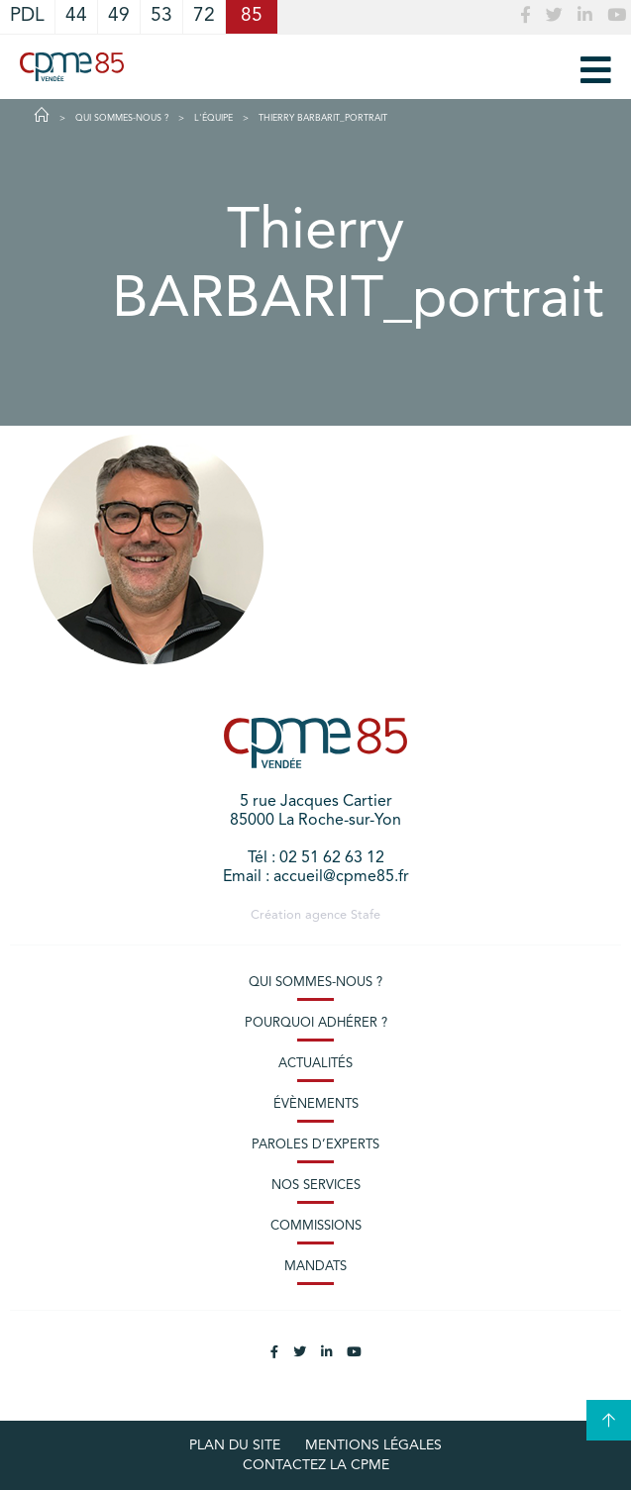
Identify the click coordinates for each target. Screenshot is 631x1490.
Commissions (316, 1226)
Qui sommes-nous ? (315, 982)
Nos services (316, 1185)
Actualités (315, 1063)
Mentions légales (373, 1445)
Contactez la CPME (316, 1465)
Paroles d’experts (315, 1145)
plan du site (234, 1445)
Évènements (316, 1104)
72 (204, 16)
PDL (27, 16)
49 (119, 16)
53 (161, 16)
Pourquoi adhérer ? (316, 1023)
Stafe (365, 915)
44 (76, 16)
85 (252, 16)
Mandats (315, 1266)
